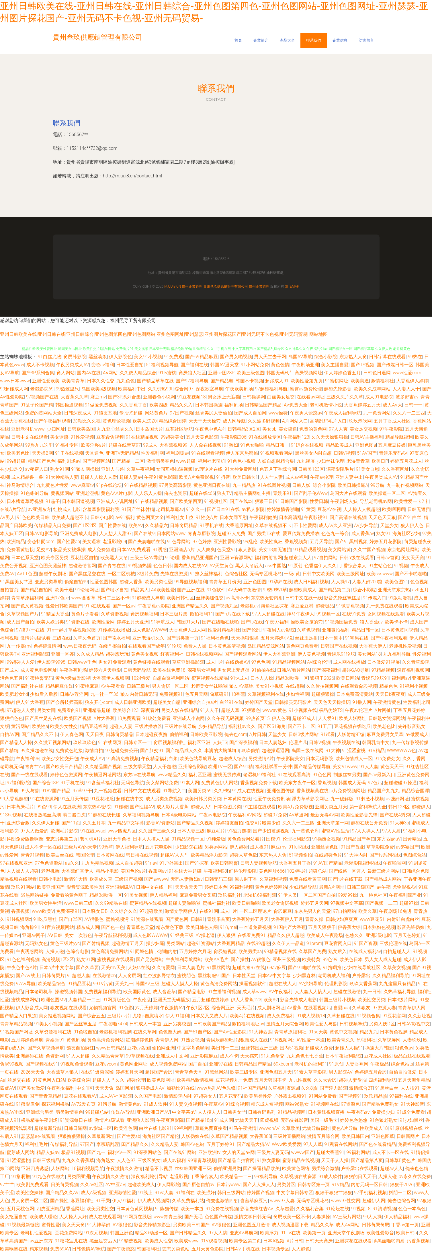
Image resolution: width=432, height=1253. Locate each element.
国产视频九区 (224, 606)
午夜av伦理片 (358, 710)
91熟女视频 (192, 1040)
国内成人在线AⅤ (190, 565)
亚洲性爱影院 (227, 541)
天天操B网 (42, 453)
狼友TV (224, 493)
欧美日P (380, 461)
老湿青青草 (358, 461)
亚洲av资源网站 (236, 557)
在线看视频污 (317, 1007)
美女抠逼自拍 (14, 1216)
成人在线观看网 (105, 1216)
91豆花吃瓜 (102, 798)
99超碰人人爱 (21, 662)
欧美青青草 (73, 381)
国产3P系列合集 (37, 372)
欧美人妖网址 (352, 718)
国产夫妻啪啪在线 (146, 541)
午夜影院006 (233, 437)
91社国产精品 (252, 1088)
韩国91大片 (188, 622)
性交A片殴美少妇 (262, 823)
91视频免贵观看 (76, 1064)
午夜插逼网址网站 (102, 774)
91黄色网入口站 (48, 1080)
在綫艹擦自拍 (112, 646)
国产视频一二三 (381, 903)
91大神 (333, 750)
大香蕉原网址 (239, 525)
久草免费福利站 (188, 1200)
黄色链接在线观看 (151, 662)
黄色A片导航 (344, 1128)
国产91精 (243, 766)
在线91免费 (353, 614)
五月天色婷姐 (407, 935)
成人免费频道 (101, 549)
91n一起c (56, 630)
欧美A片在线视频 (247, 1015)
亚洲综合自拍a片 (200, 702)
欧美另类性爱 (258, 1096)
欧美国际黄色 (137, 991)
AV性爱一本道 (310, 1040)
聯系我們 (313, 40)
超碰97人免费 (231, 533)
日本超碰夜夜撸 (151, 734)
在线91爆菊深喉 (97, 1072)
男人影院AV (341, 1072)
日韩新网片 (407, 1136)
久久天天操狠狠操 (329, 437)
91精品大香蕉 (55, 614)
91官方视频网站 (58, 927)
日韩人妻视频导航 (258, 863)
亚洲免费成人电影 (78, 533)
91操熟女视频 (326, 839)
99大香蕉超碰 (14, 798)
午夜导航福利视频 (112, 935)
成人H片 (214, 662)
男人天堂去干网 (270, 356)
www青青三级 (167, 1216)
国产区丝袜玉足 (80, 1024)
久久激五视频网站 (52, 742)
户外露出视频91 (290, 1096)
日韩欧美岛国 (81, 429)
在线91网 (208, 911)
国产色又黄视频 (27, 606)
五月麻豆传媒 (392, 445)
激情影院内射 (177, 1096)
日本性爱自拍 (130, 364)
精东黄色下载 (169, 927)
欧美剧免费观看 (32, 1184)
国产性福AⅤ (142, 806)
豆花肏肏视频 (110, 437)
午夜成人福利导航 (342, 413)
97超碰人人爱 (21, 710)
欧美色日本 (351, 959)
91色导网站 (179, 541)
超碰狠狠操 (322, 694)
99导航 (377, 485)
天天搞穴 (249, 1056)
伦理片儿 (298, 742)
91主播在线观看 (259, 806)
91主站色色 (380, 565)
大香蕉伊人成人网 (187, 630)
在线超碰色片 (328, 855)
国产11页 (70, 823)
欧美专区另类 (55, 557)
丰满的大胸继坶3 (221, 750)
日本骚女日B (95, 911)
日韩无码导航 (137, 670)
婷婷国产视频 (260, 1192)
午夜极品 (379, 1064)
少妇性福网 (297, 694)
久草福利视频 (273, 879)
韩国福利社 (148, 1249)
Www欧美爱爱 (286, 1144)
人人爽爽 (206, 549)
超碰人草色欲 (243, 855)
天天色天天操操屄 (332, 702)
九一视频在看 (108, 790)
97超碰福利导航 (271, 389)
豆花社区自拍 (84, 557)
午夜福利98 (27, 758)
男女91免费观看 (114, 662)
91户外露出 (171, 863)
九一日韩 (372, 991)
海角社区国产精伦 (160, 1136)
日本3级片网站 (403, 999)
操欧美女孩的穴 (307, 622)
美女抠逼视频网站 (57, 1015)
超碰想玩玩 (117, 654)
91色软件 (216, 589)
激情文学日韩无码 (252, 1216)
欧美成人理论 (43, 1216)
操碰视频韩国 (68, 991)
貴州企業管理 (192, 286)
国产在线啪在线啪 (220, 622)
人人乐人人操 (148, 493)
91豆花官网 (394, 1015)
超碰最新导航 (48, 1128)
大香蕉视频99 (173, 445)
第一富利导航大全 (367, 806)
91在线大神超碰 (185, 871)
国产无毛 (193, 1216)
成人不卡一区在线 (43, 847)
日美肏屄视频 (64, 1184)
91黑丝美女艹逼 (16, 581)
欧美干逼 (64, 589)
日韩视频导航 (353, 1024)
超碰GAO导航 (356, 670)
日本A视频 (273, 1241)
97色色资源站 (49, 863)
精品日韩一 (277, 445)
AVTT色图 (27, 573)
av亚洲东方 (39, 509)
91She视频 (11, 815)
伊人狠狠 (226, 935)
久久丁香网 (413, 758)
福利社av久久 (242, 726)
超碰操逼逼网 (275, 750)
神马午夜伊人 (300, 614)
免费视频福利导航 (102, 991)
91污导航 (106, 1104)
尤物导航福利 (316, 1128)
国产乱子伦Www (311, 493)
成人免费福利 (280, 1015)
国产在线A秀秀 (395, 815)
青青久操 (314, 919)
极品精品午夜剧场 (39, 1120)
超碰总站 (317, 871)
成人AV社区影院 (115, 1096)
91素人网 (189, 782)
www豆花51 (372, 919)
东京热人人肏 (353, 356)
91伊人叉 (287, 895)
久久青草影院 (415, 662)
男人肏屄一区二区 (170, 686)
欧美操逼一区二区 (387, 493)
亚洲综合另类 (40, 1112)
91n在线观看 (97, 606)
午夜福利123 (296, 437)
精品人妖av (47, 1152)
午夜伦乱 (142, 999)
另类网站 (175, 943)
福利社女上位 (179, 517)
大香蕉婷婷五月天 (362, 405)
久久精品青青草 (108, 1056)
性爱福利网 (152, 453)
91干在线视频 (69, 453)
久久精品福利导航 (390, 975)
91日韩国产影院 (291, 501)
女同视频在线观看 (386, 614)
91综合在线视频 (307, 445)
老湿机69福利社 (259, 774)
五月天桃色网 (20, 1208)
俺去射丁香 (245, 879)
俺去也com (235, 734)
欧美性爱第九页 (307, 381)
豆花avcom (106, 1064)
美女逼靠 (91, 541)
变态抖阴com (40, 541)
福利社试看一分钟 (273, 766)
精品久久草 (322, 1224)
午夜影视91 (315, 517)
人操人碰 (55, 951)
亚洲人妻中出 (349, 477)
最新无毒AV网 (324, 815)
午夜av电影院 (212, 815)
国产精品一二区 (128, 461)
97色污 (375, 782)
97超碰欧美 (151, 911)
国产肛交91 (152, 750)
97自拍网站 (325, 557)
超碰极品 (325, 606)
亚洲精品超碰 (96, 710)
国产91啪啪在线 (304, 967)
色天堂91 (226, 549)
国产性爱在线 (112, 525)
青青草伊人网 (411, 1007)
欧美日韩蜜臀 (224, 863)
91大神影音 (412, 1104)
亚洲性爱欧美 (46, 381)
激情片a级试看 (35, 638)
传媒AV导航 (123, 1112)
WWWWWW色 (401, 750)
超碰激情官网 (82, 565)
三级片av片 (118, 1015)
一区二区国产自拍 (317, 895)
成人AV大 (392, 405)
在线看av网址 (310, 397)
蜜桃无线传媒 (227, 774)
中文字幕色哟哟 (193, 1048)
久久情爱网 (163, 967)
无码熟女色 (36, 943)
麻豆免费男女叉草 (385, 734)
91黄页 (308, 509)
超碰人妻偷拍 (352, 1080)
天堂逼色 (94, 453)
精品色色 (388, 686)
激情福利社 (382, 381)
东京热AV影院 (97, 806)
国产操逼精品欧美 (261, 1168)
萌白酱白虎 (74, 815)
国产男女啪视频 (236, 356)
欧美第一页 (314, 1232)
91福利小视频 (414, 686)
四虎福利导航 (382, 1080)
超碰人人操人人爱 (98, 477)
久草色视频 (308, 630)
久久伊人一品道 (288, 943)
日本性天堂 (243, 975)
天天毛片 (246, 1007)
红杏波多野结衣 (159, 975)
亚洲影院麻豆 (204, 1056)
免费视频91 (171, 694)
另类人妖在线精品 (179, 710)
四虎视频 (269, 1120)
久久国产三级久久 (156, 831)
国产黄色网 (176, 919)
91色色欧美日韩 (33, 517)
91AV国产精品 (56, 790)
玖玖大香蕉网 (363, 983)
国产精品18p (199, 1120)
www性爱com (407, 372)
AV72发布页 (83, 1104)
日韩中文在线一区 (154, 887)
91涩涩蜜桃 (353, 750)
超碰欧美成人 (302, 589)
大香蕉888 (260, 1136)
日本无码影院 (319, 758)
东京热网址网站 (403, 549)
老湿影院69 (42, 389)
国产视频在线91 (42, 1064)
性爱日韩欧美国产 (64, 606)
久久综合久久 (123, 911)
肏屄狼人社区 (192, 372)
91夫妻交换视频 (185, 1104)
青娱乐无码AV (393, 453)
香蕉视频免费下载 (258, 782)
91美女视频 (136, 895)
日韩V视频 (344, 453)
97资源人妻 (384, 1007)
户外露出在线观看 (359, 1168)
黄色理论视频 (116, 421)
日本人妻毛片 (191, 967)
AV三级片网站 (347, 1216)
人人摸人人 (209, 1112)
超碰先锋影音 (337, 389)
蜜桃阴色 (186, 975)
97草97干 (82, 790)
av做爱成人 (417, 734)
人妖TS (220, 742)
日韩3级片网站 (303, 734)
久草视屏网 (389, 1040)
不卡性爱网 (305, 525)
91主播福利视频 (224, 991)
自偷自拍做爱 (403, 1072)
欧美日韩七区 (180, 598)
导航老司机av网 (376, 501)
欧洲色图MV (53, 999)
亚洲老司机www (27, 429)
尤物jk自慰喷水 (147, 1015)
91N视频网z (19, 919)
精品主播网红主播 (252, 493)
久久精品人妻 (164, 1144)
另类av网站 (215, 847)
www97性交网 (345, 1200)
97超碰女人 (205, 1096)
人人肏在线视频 (205, 445)
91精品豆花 (79, 983)
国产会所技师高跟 (64, 702)
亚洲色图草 (382, 1136)
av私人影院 (253, 509)
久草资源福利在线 (53, 1032)
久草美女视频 (396, 967)
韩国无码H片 (279, 372)
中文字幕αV (184, 1112)
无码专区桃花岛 (266, 573)
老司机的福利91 (310, 1064)
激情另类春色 (160, 461)
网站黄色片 (156, 413)
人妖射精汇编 (351, 734)
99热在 (415, 356)
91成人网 (223, 1120)
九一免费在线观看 (384, 606)
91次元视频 (96, 1232)
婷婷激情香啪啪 (283, 509)
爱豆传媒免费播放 (301, 533)
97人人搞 (218, 1232)
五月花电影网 (159, 847)
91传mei (228, 927)
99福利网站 (358, 1152)
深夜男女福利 (201, 670)
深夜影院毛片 (340, 469)
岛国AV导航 (300, 356)
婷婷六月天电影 (105, 670)
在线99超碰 (258, 943)
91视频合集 (368, 1015)
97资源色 (350, 1104)
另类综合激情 (325, 1168)
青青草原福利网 (27, 598)
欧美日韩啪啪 (246, 903)
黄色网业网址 (133, 1064)
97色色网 (260, 662)
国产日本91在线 (223, 509)
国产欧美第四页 (186, 501)
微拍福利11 (201, 614)
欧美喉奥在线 (14, 1249)
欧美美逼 (360, 381)
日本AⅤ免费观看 (133, 549)
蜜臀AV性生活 (335, 831)
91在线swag (92, 831)
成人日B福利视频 (311, 581)
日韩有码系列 (261, 1112)
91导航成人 (162, 622)
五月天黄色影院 (202, 437)
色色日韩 (162, 565)
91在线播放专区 (265, 437)
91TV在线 (290, 1232)
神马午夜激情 (243, 1128)
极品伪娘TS (331, 710)
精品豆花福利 (93, 726)
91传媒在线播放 (113, 630)
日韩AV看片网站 (293, 670)
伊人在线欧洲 (67, 806)
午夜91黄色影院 (160, 477)
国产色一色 (112, 927)
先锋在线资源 (174, 573)
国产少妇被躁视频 (271, 831)
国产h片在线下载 (232, 614)
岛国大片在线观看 (348, 493)
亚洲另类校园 (177, 1024)
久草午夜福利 (140, 469)
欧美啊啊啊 (393, 509)
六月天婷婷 (146, 1007)
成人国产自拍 (20, 622)
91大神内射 (356, 855)
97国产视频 (181, 413)
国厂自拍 (197, 1064)
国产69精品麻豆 (201, 356)
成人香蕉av (362, 533)
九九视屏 (305, 461)
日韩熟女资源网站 (386, 718)
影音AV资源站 (160, 823)
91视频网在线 (325, 1104)
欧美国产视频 (77, 718)
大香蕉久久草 (74, 397)
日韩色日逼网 (377, 372)
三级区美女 (149, 1160)
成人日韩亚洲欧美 (132, 702)
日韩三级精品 (46, 1160)
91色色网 (321, 774)
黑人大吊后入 (249, 565)
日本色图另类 (227, 806)
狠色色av (404, 1048)
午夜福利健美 (263, 517)
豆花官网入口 (338, 943)
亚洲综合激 (18, 823)
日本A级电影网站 (178, 815)
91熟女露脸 (268, 1160)
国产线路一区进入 (347, 871)
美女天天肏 (412, 557)
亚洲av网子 (33, 935)
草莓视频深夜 (81, 630)
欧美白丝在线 (60, 855)
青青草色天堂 (140, 927)
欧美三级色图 (250, 372)
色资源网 (55, 1056)
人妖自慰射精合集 (275, 461)
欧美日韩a (406, 1232)
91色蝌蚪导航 (34, 493)
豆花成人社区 (378, 1056)
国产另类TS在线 (263, 533)
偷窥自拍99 (76, 581)
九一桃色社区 (373, 895)
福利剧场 (233, 405)
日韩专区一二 (137, 742)
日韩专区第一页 (314, 1184)
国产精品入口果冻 (18, 1015)
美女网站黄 (339, 549)
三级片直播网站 (289, 1136)
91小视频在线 (303, 710)
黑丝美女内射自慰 (313, 453)
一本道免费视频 (255, 927)
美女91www (345, 766)
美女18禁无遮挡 (275, 549)
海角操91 (29, 927)
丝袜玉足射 (306, 638)
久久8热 (222, 790)
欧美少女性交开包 (60, 758)
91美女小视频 (48, 1024)
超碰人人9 (201, 806)
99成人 (150, 445)
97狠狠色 (250, 710)
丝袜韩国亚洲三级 (259, 1048)
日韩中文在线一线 (303, 598)
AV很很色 (93, 919)
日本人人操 (261, 678)
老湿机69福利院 (259, 895)
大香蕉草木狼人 (62, 1072)
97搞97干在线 (30, 630)
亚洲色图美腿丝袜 (48, 565)
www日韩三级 (78, 903)
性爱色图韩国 (104, 581)
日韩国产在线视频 (338, 646)
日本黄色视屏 (393, 1032)
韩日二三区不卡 (113, 598)
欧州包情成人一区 (354, 758)
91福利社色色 (215, 638)
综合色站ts (402, 1064)
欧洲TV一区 (220, 766)
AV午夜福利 (280, 991)
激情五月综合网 (323, 1136)
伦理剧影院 (336, 983)
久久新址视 (419, 1015)
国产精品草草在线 (155, 381)
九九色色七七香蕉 (304, 1056)
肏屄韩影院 (74, 356)
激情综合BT (361, 1088)
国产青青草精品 (46, 1096)
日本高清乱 (290, 517)
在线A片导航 (13, 509)
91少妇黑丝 (411, 1120)
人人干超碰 (164, 766)
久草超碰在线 (341, 1015)
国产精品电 (221, 381)
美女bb (269, 429)
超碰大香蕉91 (330, 1152)
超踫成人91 (277, 381)
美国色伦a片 (133, 871)
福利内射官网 (268, 557)
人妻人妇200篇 (367, 581)
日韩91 (198, 919)
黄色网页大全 (150, 517)
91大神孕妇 (99, 1224)
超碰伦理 (136, 1080)
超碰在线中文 (130, 798)
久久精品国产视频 (103, 766)
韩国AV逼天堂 (224, 364)
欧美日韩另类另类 (203, 798)
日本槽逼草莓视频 (25, 501)
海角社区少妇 (406, 533)
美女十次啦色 (78, 935)
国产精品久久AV (62, 1192)
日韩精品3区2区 (244, 429)
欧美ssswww (379, 573)
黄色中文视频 (343, 1032)
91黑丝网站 (218, 967)
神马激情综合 (20, 485)
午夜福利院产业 (405, 895)
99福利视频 (241, 887)
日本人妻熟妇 (273, 742)
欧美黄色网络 (296, 1168)
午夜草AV (213, 1104)
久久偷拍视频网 (322, 686)
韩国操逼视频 (69, 405)
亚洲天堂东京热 (394, 589)
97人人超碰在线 (268, 614)
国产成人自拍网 (250, 413)
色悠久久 (354, 935)
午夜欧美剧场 (239, 389)
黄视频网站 (62, 493)
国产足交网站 (149, 959)
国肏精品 (412, 839)
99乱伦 (250, 541)
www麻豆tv (82, 485)
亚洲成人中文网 (172, 1056)
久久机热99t (160, 389)
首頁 (238, 40)
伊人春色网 (71, 734)
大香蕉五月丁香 (295, 863)
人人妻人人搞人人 (313, 991)
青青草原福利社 (290, 1032)
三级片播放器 (148, 726)
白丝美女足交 (281, 397)
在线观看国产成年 (146, 646)
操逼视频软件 (253, 983)
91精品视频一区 (188, 839)
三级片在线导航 (180, 726)
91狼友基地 (105, 413)
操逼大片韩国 (379, 1048)
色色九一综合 (335, 533)
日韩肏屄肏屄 (375, 1224)
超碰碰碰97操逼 (400, 782)
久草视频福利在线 (265, 694)
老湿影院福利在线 (362, 863)
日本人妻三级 (191, 831)
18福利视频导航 (87, 1168)
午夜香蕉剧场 (73, 670)
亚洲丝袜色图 (325, 847)
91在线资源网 (44, 798)
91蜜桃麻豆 (87, 686)
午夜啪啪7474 (113, 1024)
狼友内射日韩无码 (138, 694)
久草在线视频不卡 (273, 525)
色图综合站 (414, 855)
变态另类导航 (48, 581)
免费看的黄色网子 (69, 895)
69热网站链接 (34, 895)
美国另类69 (200, 790)
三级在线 (61, 638)
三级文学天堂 (137, 766)
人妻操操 (321, 1216)
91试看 (328, 734)
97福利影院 (18, 782)
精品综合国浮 (172, 421)
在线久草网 (144, 1032)
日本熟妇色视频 (379, 927)
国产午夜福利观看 (52, 421)
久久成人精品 (90, 654)
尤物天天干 (246, 1120)
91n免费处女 (387, 758)
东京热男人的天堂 (312, 911)
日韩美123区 (311, 469)
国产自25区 (70, 919)
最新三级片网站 (384, 871)
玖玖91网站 (23, 887)
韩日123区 (399, 806)
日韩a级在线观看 (356, 557)
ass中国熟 (275, 565)
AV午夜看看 (113, 686)
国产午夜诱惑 (121, 1249)
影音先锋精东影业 (152, 1224)
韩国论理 (85, 855)
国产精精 (9, 750)
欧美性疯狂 (271, 541)
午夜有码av (358, 1112)
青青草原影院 (201, 533)
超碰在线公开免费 (369, 823)
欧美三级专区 (244, 1072)
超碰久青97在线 (248, 967)
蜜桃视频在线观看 (115, 959)
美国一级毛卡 (324, 1120)
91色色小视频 (241, 461)
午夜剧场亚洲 (305, 364)
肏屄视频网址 (308, 372)
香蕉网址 (75, 1208)
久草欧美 (291, 1128)
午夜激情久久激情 (124, 1168)
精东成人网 (87, 927)
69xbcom (282, 1064)
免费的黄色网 (313, 429)
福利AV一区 (119, 1152)
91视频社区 (216, 501)
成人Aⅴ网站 (347, 1224)
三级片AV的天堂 (80, 847)
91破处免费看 (156, 718)
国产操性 (240, 959)
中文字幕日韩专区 (294, 1192)
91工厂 (325, 726)
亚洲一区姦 (62, 654)
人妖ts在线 (139, 967)
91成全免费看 (411, 1112)
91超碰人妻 (79, 975)
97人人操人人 (366, 831)
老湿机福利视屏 (115, 1032)
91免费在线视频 (222, 1208)
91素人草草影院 (310, 1072)
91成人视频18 (310, 1015)
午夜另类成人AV (72, 364)
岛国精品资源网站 (265, 646)
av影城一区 (100, 1128)
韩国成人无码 (352, 782)
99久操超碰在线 (36, 750)
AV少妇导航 (366, 525)
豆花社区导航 (179, 429)
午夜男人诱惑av (306, 413)
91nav (151, 863)
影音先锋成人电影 (298, 999)
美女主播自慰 (335, 364)
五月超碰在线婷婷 (210, 999)
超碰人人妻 (121, 726)
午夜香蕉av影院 (154, 606)
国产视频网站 (96, 461)
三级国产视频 (128, 879)
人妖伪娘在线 (195, 1136)
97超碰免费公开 (121, 750)
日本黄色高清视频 (226, 646)
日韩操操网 (253, 397)
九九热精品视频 (97, 863)
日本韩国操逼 (208, 405)
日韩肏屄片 (53, 975)
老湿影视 (179, 1176)
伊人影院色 (120, 356)
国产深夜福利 (326, 670)
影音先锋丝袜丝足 (342, 598)
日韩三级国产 (360, 887)
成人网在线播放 (349, 662)
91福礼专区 (67, 445)
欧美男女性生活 (46, 903)
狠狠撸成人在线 (252, 1040)
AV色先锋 (226, 1088)
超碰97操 (408, 903)
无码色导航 (132, 782)
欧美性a (40, 726)
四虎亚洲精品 (50, 1208)
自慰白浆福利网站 (171, 678)
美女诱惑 (59, 437)
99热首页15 (258, 718)
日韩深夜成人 (77, 413)
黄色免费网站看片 (245, 839)
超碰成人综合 (232, 758)
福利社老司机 (211, 461)
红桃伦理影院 (243, 871)
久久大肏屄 (325, 1080)
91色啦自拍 (85, 1032)
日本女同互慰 (233, 517)
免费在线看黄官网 (307, 879)
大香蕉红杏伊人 (77, 871)
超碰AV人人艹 (174, 855)
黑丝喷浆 (98, 356)
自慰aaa (341, 1007)
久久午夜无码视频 (225, 718)
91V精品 (376, 750)
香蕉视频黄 (296, 541)
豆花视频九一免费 (234, 1080)
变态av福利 (102, 364)
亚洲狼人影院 (140, 1120)
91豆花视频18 (191, 397)
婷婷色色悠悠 (354, 1120)
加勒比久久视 (87, 421)
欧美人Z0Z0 (144, 421)
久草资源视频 (114, 614)
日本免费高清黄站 (354, 694)
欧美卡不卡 (396, 622)
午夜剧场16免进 (395, 911)
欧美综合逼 (78, 1080)
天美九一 (124, 983)
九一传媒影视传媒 (410, 742)
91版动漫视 (400, 598)
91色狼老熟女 (384, 1120)
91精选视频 (131, 1241)
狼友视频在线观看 (68, 1007)
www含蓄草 (83, 598)
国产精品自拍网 (36, 589)
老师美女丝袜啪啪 (209, 686)
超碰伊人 (421, 806)
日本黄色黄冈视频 (399, 630)
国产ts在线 (252, 622)
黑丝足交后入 (103, 1241)
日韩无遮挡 (418, 509)
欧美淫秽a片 (93, 445)
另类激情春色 (69, 1112)
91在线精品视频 (142, 437)
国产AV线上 (28, 975)
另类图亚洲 (78, 1176)
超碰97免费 (275, 815)
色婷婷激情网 (47, 646)
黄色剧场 (76, 1040)
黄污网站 (20, 726)
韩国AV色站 (192, 1144)
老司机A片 (90, 839)
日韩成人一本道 (145, 1024)
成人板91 (259, 847)
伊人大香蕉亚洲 (279, 654)
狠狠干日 (264, 501)
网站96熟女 (297, 1104)
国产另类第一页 (183, 638)
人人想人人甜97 (115, 533)
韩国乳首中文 (376, 742)
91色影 (126, 1007)
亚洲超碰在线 (29, 1056)
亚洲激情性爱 (122, 1192)
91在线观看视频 (207, 453)
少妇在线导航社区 (362, 967)
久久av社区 (91, 1184)
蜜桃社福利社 (216, 903)
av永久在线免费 (415, 1176)
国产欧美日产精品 (64, 766)
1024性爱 (141, 678)
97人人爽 (338, 429)
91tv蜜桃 (168, 372)
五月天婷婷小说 (277, 638)
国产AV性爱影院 (230, 1032)
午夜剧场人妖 (344, 501)
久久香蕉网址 (395, 469)
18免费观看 (128, 718)
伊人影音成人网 (32, 1007)
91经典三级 (181, 935)
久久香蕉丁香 (133, 405)
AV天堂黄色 (221, 565)
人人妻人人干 (406, 389)
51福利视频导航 (162, 364)
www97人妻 (282, 1200)
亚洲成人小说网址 (114, 501)
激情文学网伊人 (181, 911)
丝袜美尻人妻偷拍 (213, 413)
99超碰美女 (172, 437)
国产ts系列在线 (385, 855)
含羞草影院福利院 (101, 509)
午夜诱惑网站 (29, 951)
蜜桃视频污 (117, 919)
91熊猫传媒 (167, 1208)
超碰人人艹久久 (108, 1080)
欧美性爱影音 (380, 1232)
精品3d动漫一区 (291, 678)
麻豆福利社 (82, 1200)
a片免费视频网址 (348, 790)
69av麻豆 (276, 967)
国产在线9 (144, 533)
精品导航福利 (399, 437)
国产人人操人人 (259, 1184)
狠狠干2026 (322, 678)
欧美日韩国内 (355, 1136)
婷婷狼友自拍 (229, 823)
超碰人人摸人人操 (179, 983)
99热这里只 (67, 389)
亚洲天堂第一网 (333, 823)
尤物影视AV (404, 887)
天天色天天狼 (382, 517)
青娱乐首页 (218, 919)
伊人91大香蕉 (30, 702)
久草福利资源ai (283, 1088)
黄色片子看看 (85, 614)
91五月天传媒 (74, 798)
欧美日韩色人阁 (202, 927)
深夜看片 (150, 710)
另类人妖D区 (382, 1024)
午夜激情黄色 (387, 702)
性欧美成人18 (374, 1128)
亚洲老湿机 (87, 493)
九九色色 (125, 381)
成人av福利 (296, 477)
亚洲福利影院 (35, 654)
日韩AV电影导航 (41, 533)
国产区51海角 (272, 726)
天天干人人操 (335, 1160)
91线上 (145, 1192)
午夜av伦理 (321, 477)
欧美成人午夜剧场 (324, 935)
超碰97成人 (304, 718)
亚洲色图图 (254, 581)
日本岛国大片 (149, 429)
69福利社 (366, 1040)
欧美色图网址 (161, 1080)
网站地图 (318, 334)
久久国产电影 (148, 1096)
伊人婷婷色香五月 (342, 372)
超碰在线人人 (282, 983)
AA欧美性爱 (163, 589)
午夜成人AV (92, 758)
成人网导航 (234, 421)
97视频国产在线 (42, 397)
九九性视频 (300, 1080)
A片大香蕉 (104, 718)
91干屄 (103, 1200)
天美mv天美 (113, 967)
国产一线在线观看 (29, 774)
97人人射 (391, 831)
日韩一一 (413, 405)
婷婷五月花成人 (406, 461)
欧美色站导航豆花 (198, 758)
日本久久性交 (100, 381)
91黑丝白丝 (387, 1088)
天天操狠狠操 (245, 638)
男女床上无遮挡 (224, 397)
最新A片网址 (332, 887)
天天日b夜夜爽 (390, 694)
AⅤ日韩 (54, 935)
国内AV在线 (89, 372)
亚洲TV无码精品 (122, 453)
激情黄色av (130, 1104)
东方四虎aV (388, 839)
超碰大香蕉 (131, 581)
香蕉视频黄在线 (312, 790)
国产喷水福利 (116, 638)
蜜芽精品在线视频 (148, 903)
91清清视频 (384, 1208)
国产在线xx (241, 501)
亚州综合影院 (192, 766)
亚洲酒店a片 (182, 549)
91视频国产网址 (16, 1032)
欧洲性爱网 (103, 622)
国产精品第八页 (367, 1160)
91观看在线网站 (340, 1144)
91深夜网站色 (148, 1152)
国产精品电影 (192, 991)
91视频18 (361, 1208)
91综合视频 (237, 1104)
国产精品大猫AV (253, 1144)
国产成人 (9, 670)
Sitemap (292, 286)
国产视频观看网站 (242, 654)
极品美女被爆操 (69, 549)
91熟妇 (231, 445)
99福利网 (183, 1128)
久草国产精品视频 (229, 1136)
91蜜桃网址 (337, 381)
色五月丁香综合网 (277, 469)
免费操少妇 (383, 1112)
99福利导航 (265, 1176)
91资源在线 (77, 622)
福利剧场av (177, 453)
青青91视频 (32, 855)
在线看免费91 (251, 935)
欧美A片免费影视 (196, 477)
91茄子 (53, 501)
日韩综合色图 (415, 871)
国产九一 (96, 1152)
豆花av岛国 (138, 1048)
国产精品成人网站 (383, 879)
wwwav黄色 (274, 710)
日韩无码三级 (218, 879)
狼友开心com (98, 702)
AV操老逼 (205, 935)
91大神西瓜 (260, 1032)
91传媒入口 (374, 598)
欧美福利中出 (132, 389)
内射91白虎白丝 (403, 919)
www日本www (15, 381)
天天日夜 (94, 734)
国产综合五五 (91, 1015)
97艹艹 (7, 1184)
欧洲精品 (16, 541)
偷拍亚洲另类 (227, 1168)
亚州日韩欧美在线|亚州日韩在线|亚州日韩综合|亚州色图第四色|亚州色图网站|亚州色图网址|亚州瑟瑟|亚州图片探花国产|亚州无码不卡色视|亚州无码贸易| (154, 334)
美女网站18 (369, 654)
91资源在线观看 (147, 919)
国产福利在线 (194, 364)
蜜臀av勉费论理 (306, 389)
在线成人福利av (365, 951)
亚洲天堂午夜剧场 (346, 1232)
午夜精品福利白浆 (159, 758)
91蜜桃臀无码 (39, 678)
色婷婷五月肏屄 (371, 1072)
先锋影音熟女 (411, 726)
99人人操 (372, 1216)
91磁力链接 (239, 831)
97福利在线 (401, 1096)
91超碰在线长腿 (104, 815)
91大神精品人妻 (62, 477)
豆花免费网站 (68, 1232)
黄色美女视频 (145, 654)
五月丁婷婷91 (220, 1144)
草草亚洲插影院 (188, 662)
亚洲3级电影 (378, 935)
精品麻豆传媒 (59, 686)
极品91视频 (73, 1152)
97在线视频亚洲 (16, 863)
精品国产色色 (41, 461)
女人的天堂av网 (238, 1152)
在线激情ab (104, 975)
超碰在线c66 (202, 493)
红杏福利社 (172, 654)
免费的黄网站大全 (43, 413)
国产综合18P (45, 782)
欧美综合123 (126, 710)
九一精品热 (243, 485)
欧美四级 (158, 405)
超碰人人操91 (349, 1048)
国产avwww (156, 879)
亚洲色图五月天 (276, 1072)
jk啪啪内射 (166, 951)
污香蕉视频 (418, 1241)
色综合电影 (77, 951)
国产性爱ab (68, 541)
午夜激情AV (172, 1007)
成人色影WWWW (149, 630)
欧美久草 (367, 911)
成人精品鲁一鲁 (27, 477)
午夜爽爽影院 (170, 1120)
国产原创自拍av (198, 1184)
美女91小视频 (148, 356)
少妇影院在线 (188, 847)
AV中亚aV (115, 1184)
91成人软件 (155, 1104)
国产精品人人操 (16, 742)
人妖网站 (60, 1168)
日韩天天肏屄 (319, 1241)
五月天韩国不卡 (270, 1080)
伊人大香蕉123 (246, 999)
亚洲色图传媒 (280, 790)
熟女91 (383, 533)
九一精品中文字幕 (125, 823)
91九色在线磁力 (48, 1176)
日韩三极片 (138, 686)
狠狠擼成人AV (150, 1088)
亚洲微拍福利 (335, 630)
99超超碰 (16, 461)
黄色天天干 (391, 766)
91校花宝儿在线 (71, 1241)
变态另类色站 (175, 1249)
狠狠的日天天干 (360, 1176)
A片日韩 (257, 734)
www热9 (205, 1088)
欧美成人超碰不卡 (70, 517)
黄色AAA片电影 (116, 493)
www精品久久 (171, 774)
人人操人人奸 (73, 1216)
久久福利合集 (310, 1208)
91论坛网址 (87, 589)
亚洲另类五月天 (331, 806)
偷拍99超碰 (131, 413)
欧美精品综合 (51, 983)
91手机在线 (211, 525)
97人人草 (312, 1144)
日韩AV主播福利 (366, 437)
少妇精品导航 (212, 726)
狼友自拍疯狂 (80, 1048)
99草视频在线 (140, 1056)
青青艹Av (34, 766)
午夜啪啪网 (394, 863)
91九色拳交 (272, 1056)
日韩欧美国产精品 (211, 1024)
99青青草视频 (202, 1160)
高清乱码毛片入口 (328, 421)
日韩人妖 (301, 485)
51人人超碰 (77, 1056)
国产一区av (123, 606)
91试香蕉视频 (350, 606)
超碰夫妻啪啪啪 (184, 903)
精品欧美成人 (339, 445)
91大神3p (399, 823)
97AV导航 (26, 983)
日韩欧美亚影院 (206, 734)
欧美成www (186, 1241)
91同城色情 (141, 951)
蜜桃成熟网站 (25, 999)
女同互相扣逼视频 (174, 469)
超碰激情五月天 (128, 943)
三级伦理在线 (393, 943)
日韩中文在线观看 (29, 437)
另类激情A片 (261, 758)
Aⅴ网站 (110, 372)
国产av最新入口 (379, 774)
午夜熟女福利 (61, 1088)
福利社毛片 (36, 1144)
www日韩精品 (110, 1048)
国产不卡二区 (301, 726)
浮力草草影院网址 (310, 798)
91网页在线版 (137, 1216)
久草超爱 (284, 1208)
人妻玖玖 (412, 1040)
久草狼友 (361, 1007)
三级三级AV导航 (146, 557)
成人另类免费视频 (164, 798)
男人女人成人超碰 (383, 959)
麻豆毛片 (216, 831)
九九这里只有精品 (397, 983)
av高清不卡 (237, 598)
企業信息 (340, 40)
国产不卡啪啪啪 (411, 573)
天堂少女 (389, 525)
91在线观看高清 (294, 774)
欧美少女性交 (64, 726)
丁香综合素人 (352, 565)
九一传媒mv (19, 646)
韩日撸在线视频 (142, 855)
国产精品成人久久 (184, 750)
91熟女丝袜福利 (206, 573)
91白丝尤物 (49, 356)
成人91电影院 (379, 397)
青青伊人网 (166, 1040)
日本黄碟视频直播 (326, 1112)
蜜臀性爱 (51, 1224)
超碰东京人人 (298, 557)
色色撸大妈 (170, 1032)
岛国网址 (125, 1088)
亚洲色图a (365, 445)
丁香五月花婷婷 (409, 710)
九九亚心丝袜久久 (115, 429)
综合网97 (184, 389)
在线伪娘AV (237, 662)
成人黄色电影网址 (38, 670)
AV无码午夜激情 (244, 589)
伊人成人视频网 (154, 1200)
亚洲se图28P (221, 372)
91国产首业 (352, 847)
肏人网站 (65, 372)
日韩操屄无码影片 (293, 702)
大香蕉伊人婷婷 (412, 381)
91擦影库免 (27, 1104)
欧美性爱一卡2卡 (411, 501)
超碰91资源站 (201, 943)
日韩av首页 (387, 557)
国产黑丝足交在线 (87, 573)
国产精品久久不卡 (39, 734)
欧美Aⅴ (135, 525)
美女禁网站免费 (162, 782)
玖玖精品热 (375, 1096)
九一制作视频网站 (405, 485)
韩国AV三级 (147, 983)
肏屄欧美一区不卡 (291, 1216)
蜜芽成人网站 (20, 1152)
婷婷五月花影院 (386, 541)
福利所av (401, 678)
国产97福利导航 (192, 381)
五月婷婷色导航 (27, 1040)
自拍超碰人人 (397, 951)
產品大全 (287, 40)
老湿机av (249, 606)
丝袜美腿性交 (210, 598)
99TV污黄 (103, 983)
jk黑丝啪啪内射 (389, 1241)
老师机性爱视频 (405, 646)
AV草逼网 (298, 815)
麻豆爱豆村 (301, 606)
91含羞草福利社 (102, 782)
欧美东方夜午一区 (297, 782)
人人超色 (301, 1249)
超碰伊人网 (373, 1200)
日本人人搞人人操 (151, 839)
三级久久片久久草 (345, 397)
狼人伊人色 (411, 525)
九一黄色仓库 (305, 831)
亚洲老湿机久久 (148, 638)
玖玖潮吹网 (360, 421)
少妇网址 (56, 429)
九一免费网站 (377, 413)
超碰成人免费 (319, 1048)
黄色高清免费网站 (109, 951)
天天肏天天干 (188, 887)
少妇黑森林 (304, 975)
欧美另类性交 (100, 1208)
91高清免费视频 (122, 758)
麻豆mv (98, 397)
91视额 (401, 565)
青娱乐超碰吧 (220, 1040)
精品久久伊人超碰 (285, 935)
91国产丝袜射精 (138, 509)
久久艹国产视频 (369, 549)
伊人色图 (281, 718)
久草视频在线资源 (298, 1176)
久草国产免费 (312, 951)
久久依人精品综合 (138, 372)
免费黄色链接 (69, 750)
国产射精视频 (96, 943)
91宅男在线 (357, 638)
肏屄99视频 (12, 1064)
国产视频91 (350, 1096)
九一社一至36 (104, 694)
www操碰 (278, 413)
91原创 (295, 565)
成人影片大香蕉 (173, 806)
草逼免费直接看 (211, 1128)
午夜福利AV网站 (244, 815)
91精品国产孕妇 (358, 839)
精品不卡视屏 (159, 1168)
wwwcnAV (269, 1128)
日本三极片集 (173, 614)
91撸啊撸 (332, 967)
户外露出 (361, 975)
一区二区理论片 (255, 911)
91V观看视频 (214, 1241)
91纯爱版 (215, 839)
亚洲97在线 (220, 1064)
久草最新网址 (101, 1136)
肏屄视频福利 (144, 614)
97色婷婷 (202, 541)
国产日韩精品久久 (188, 1232)
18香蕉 (238, 694)
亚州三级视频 (286, 959)
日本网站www (171, 533)
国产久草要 (87, 967)
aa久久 (72, 863)
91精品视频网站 (288, 662)
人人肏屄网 (129, 975)
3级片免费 (147, 573)
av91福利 (125, 517)
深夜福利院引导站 (149, 1176)
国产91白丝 (409, 517)
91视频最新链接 (23, 1224)
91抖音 (223, 477)
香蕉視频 (327, 782)
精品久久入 (181, 405)
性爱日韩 (319, 501)
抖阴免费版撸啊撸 (25, 839)
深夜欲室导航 (209, 389)
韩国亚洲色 (121, 1232)
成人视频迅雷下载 (290, 1224)
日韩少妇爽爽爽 (342, 919)
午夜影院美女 (290, 758)
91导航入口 (174, 790)
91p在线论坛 (109, 485)
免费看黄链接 (20, 549)
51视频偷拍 (300, 855)
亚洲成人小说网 (189, 718)
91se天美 (318, 1032)
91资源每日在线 (76, 1120)
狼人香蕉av (371, 622)
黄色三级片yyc (65, 943)
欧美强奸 (206, 1192)
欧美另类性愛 (158, 581)
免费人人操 (194, 646)
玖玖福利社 (229, 895)
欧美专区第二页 (245, 1241)
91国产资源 (366, 943)
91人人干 (209, 710)
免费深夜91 (68, 911)
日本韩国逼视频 (78, 501)
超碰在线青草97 (124, 445)
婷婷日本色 (215, 887)
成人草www (254, 991)
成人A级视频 (94, 1192)
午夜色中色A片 (210, 429)
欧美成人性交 (158, 1241)
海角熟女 (105, 1160)
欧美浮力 (269, 1232)
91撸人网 (361, 702)
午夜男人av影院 (279, 630)
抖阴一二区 (400, 1192)
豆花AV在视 (329, 509)
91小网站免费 (255, 364)
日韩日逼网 (75, 1128)
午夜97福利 (277, 622)
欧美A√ (270, 999)
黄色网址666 (272, 871)
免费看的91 (69, 710)
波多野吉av (407, 397)
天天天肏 (104, 1088)
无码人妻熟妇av (187, 879)
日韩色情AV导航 (88, 1249)
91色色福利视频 (23, 959)
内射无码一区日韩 (369, 1184)
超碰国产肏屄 (159, 1072)
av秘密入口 (36, 469)
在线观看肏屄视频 (358, 686)
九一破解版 (342, 798)
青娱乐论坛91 (375, 678)
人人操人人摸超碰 (361, 509)
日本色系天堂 (25, 557)
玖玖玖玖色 (84, 742)
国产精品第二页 (334, 589)
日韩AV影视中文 (413, 1024)
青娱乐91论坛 (341, 654)
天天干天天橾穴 (205, 421)
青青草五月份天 (225, 581)
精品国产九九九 (384, 790)
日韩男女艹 (234, 1112)
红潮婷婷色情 (139, 1040)
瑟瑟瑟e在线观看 (38, 1136)
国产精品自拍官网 (236, 1160)
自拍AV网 (9, 734)
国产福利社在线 (27, 686)
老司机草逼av (170, 509)
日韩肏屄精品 (184, 525)
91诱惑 (160, 549)
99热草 (106, 847)
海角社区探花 (274, 606)
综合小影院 (325, 356)
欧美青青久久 (341, 1040)
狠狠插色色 (11, 718)
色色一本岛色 (412, 1208)
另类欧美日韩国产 (191, 1224)
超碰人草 (230, 710)
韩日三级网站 (231, 1192)
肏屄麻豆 (282, 911)
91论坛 (174, 646)
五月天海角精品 (414, 1080)
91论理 (172, 557)
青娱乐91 (282, 493)
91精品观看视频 (309, 549)
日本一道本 (331, 638)
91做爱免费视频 (101, 405)
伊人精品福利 (163, 895)
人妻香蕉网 (356, 1064)
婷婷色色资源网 (66, 774)
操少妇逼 (155, 943)
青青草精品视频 (16, 1024)
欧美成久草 (100, 879)
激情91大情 (75, 879)
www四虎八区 (121, 831)
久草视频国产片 (23, 614)
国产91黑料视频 (351, 541)
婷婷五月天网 (314, 903)
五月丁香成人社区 (392, 421)
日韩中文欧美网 (318, 573)
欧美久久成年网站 (372, 389)
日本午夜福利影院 (343, 1056)
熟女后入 (337, 951)
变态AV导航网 (244, 1232)
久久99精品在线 (111, 903)
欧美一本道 (192, 1208)
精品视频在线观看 (18, 879)
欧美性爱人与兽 (321, 1024)
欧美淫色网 (125, 1128)
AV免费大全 (296, 405)
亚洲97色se (57, 598)
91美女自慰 (367, 469)
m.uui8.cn (172, 286)
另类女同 (46, 710)
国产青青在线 (112, 565)
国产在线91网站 (180, 1152)
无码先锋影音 (294, 1120)
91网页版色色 (116, 999)
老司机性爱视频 (36, 1232)
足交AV (43, 549)
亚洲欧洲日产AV (153, 1112)
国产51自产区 (197, 1032)
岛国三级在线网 (308, 750)
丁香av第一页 (405, 1224)
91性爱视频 (82, 437)
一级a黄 (292, 573)
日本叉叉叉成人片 (209, 1015)
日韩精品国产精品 (263, 405)
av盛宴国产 (407, 847)
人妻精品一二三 (84, 999)
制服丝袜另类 (347, 774)
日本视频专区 (275, 1249)
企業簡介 (260, 40)
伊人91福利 (177, 1015)
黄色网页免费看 (302, 646)
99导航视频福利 (190, 581)
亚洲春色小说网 (159, 397)
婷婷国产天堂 (259, 702)
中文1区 (85, 1088)
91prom (314, 943)
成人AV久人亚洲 (335, 525)
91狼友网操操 (85, 469)
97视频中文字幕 (346, 903)
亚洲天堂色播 (117, 839)
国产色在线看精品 (377, 1144)
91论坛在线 (337, 1208)
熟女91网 (59, 469)
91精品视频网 (292, 1112)
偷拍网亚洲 (163, 1048)
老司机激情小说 (326, 405)
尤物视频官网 (102, 1007)
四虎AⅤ (7, 1088)
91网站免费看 (322, 1096)
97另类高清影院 (175, 485)
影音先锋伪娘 (411, 927)
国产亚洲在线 (191, 589)
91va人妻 (164, 1192)
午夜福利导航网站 (184, 959)
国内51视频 (291, 1048)
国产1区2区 (85, 525)
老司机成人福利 (334, 975)
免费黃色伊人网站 (219, 782)
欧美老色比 (18, 453)
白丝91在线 (231, 702)
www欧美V (43, 911)
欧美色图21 (396, 581)
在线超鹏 (295, 686)
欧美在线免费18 (169, 670)
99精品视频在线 (280, 951)
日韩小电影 (101, 517)
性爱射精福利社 (224, 630)
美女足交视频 (363, 429)
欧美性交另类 (371, 999)
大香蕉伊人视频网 (110, 678)
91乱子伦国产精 (36, 405)
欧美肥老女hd (14, 694)
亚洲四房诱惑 (35, 1168)
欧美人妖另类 (50, 622)
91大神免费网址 (240, 469)
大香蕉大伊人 (373, 646)
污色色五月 (11, 678)
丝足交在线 (18, 1080)
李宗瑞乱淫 (107, 1144)
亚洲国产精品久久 (190, 606)
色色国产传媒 (218, 1216)
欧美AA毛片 (216, 959)
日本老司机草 (38, 991)
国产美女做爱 (31, 1088)
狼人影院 (247, 549)
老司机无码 (11, 766)
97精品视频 (383, 670)
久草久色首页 (87, 638)
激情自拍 (94, 750)
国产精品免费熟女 (380, 1104)
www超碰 (186, 461)
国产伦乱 (251, 630)
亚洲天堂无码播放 (171, 999)
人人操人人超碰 (23, 871)
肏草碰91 (219, 694)
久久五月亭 (94, 823)
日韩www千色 (82, 662)
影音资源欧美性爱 (85, 887)
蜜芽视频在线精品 (209, 678)
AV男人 (7, 517)
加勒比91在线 (181, 1088)
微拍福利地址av (248, 1024)
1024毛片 (296, 871)
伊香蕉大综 (349, 927)
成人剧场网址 (271, 1007)
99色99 (43, 806)
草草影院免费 (380, 847)
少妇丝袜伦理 (330, 461)
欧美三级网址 (350, 573)
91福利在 (185, 1192)
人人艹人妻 (271, 477)
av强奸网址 (397, 798)
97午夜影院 (391, 429)
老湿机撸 (50, 871)
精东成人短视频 (267, 1104)
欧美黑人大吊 (114, 557)
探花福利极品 (55, 1104)
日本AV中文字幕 (274, 975)
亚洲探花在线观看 (353, 1241)
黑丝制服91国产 (214, 975)
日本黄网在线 (237, 798)
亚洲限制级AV (119, 887)
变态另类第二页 (62, 839)
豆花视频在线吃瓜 (352, 726)
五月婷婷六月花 (195, 951)
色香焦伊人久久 (320, 565)
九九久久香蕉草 (78, 1160)
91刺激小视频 (370, 798)
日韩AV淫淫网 (74, 694)
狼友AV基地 (241, 686)
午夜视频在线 (346, 742)
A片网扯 (382, 710)
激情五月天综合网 (284, 1024)
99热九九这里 (39, 445)
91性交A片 (207, 517)
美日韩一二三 (225, 1048)
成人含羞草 (164, 991)
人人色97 (126, 1160)
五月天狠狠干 (322, 927)
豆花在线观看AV (80, 1096)
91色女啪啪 (252, 445)
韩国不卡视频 (249, 381)
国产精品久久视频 (195, 823)
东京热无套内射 (267, 598)
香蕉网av (157, 871)
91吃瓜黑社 (45, 919)
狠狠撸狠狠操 (71, 1136)
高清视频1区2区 (58, 959)
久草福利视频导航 (141, 815)
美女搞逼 (288, 429)
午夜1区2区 (198, 1007)
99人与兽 (30, 790)
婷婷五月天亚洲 (133, 622)
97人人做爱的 (34, 831)
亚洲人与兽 (112, 469)
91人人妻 (368, 766)
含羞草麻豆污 (254, 1200)
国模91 (273, 839)
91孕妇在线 (280, 581)
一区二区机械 (121, 573)
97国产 (87, 1144)
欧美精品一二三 (236, 1176)
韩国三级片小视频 (337, 999)
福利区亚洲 (198, 742)
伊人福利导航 (129, 847)
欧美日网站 (347, 678)
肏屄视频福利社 (169, 742)
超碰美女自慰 (167, 702)
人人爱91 (327, 718)
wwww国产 (302, 1152)
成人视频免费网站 (168, 1064)
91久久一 (195, 509)
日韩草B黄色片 (400, 1160)
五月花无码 (230, 1096)
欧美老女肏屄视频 (280, 903)
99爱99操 (347, 895)
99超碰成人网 (14, 389)
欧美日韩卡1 (245, 477)
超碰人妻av (130, 477)
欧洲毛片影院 (64, 831)
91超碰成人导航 (148, 598)
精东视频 (39, 1249)
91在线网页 (110, 742)
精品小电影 (107, 871)
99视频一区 (328, 614)
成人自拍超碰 (129, 863)
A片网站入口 (295, 421)
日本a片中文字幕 (56, 967)
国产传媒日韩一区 (395, 364)
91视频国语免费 (341, 622)
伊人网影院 (168, 1184)
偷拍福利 (179, 734)
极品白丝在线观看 (412, 1056)
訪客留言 (366, 40)
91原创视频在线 (406, 1128)
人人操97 (340, 581)
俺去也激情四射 (222, 1200)
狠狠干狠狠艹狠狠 (333, 1192)
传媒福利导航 (64, 1144)
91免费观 (173, 356)
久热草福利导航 (400, 991)
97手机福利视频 (370, 1192)
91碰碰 (121, 806)
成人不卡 (229, 1056)
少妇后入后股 (44, 694)
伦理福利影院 (296, 839)
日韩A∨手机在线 (243, 1249)
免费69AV (60, 1249)
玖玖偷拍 (250, 750)
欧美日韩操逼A (353, 485)
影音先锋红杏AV (256, 1208)
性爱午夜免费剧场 (271, 798)
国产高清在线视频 (348, 517)
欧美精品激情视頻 (195, 1080)
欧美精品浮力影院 (209, 855)
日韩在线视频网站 (204, 654)
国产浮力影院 (333, 1088)
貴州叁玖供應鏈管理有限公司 (225, 286)
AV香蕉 (294, 1007)
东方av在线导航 (139, 774)
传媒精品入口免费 (52, 525)
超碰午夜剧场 (53, 573)
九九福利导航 (397, 654)
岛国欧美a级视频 (98, 389)
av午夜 (383, 887)
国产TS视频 (363, 364)
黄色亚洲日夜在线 (211, 485)
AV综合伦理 (319, 662)
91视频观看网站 (276, 453)
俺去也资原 (175, 493)
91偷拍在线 (263, 670)
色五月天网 (196, 694)
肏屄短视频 (225, 951)
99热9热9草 (275, 589)
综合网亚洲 (223, 1007)
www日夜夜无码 (79, 646)
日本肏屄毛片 (20, 806)
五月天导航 (321, 541)
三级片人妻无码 (273, 1152)
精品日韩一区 (365, 630)
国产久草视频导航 (46, 1048)
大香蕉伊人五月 (287, 919)
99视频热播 (139, 565)
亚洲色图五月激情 (251, 1224)
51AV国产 (367, 453)
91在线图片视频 (273, 485)
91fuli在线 (299, 847)
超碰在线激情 (347, 991)
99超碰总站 (97, 1112)
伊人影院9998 (51, 662)
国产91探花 (196, 863)
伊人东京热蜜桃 (242, 453)
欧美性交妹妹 (29, 1192)
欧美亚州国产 (50, 887)
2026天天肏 (32, 1072)
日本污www (228, 1184)
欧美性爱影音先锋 (359, 815)
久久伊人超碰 (45, 823)
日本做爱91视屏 (383, 662)
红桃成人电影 (67, 509)
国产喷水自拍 (114, 589)
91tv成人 (239, 678)
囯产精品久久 (135, 1144)
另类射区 (286, 1184)
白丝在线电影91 (155, 1128)
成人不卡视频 (40, 364)
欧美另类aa (250, 951)
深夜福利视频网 (413, 670)
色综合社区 (236, 573)
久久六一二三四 (409, 413)
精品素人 (139, 589)
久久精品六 (156, 525)
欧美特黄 (311, 959)
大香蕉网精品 (231, 943)
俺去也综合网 (401, 1200)
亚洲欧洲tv (209, 1152)
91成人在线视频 (248, 790)
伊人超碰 (239, 847)
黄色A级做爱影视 (72, 678)
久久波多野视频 (264, 421)
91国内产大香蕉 (289, 927)
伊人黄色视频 (311, 654)
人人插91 (410, 1088)
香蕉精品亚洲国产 (199, 557)
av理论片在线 (208, 469)
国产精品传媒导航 (312, 766)
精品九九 (368, 1032)
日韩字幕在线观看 (387, 356)
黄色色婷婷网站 (271, 887)
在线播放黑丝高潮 (42, 815)
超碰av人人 (391, 1168)
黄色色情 (280, 364)
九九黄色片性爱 (52, 485)
